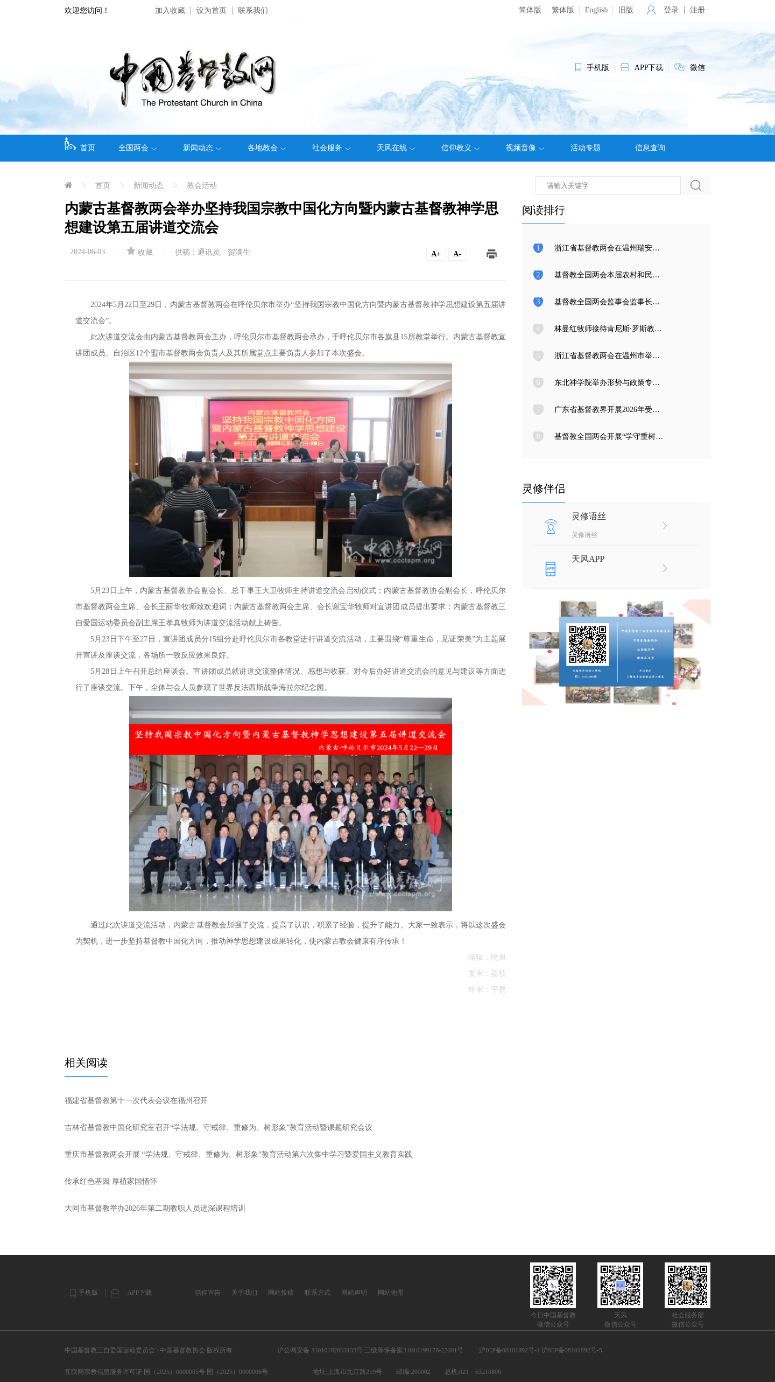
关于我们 (244, 1292)
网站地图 (391, 1292)
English (596, 10)
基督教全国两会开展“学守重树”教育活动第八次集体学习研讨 (655, 436)
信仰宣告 (208, 1292)
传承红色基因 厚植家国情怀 (111, 1181)
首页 (80, 144)
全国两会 (137, 148)
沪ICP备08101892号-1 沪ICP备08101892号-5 (540, 1350)
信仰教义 (460, 148)
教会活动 (202, 186)
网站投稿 (281, 1292)
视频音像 (525, 148)
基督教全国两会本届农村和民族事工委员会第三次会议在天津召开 (663, 275)
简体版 (530, 10)
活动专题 (585, 148)
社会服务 (331, 148)
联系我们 (253, 10)
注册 (697, 10)
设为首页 (211, 10)
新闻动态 (202, 148)
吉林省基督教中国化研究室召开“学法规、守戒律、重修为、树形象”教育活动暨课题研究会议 (218, 1127)
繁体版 (563, 10)
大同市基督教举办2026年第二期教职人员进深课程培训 (155, 1208)
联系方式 (317, 1292)
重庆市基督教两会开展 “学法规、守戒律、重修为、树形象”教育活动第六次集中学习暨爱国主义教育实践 (238, 1154)
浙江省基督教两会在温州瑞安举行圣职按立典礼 (633, 248)
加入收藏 (170, 10)
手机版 (88, 1292)
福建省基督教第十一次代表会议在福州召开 (136, 1101)
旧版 (625, 10)
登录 (671, 10)
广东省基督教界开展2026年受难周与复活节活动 (633, 410)
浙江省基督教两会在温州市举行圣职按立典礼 (629, 356)
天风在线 (396, 148)
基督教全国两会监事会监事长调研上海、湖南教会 (637, 302)
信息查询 (650, 148)
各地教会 (267, 148)
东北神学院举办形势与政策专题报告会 (618, 383)
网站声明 (354, 1292)
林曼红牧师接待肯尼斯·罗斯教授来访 (615, 329)
